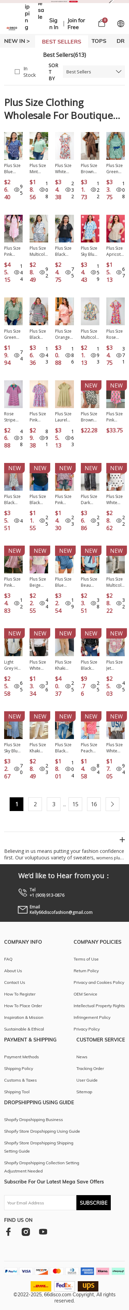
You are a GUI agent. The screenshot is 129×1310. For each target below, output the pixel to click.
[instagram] (25, 1231)
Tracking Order (90, 1068)
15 (75, 804)
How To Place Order (23, 1005)
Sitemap (84, 1091)
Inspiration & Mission (23, 1017)
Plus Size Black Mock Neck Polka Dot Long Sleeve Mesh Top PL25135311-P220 (90, 665)
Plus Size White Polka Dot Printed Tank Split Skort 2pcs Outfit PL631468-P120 (115, 499)
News (81, 1056)
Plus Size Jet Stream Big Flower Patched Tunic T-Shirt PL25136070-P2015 (114, 665)
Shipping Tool (17, 1091)
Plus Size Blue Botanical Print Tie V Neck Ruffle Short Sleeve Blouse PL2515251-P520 (13, 169)
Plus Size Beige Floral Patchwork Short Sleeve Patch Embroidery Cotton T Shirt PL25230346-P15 (39, 582)
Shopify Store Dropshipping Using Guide (42, 1131)
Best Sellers (78, 72)
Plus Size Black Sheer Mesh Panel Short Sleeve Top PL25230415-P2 (38, 499)
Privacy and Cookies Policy (99, 982)
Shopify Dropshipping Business (33, 1119)
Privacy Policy (87, 1029)
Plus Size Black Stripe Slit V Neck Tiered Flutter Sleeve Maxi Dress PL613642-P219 (13, 499)
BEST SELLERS (61, 41)
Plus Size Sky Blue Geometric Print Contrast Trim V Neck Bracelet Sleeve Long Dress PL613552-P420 (13, 748)
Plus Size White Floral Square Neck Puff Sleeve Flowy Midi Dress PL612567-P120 (64, 169)
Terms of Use (86, 959)
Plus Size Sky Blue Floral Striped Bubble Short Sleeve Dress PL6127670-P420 (89, 251)
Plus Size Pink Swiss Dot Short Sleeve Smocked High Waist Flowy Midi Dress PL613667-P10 (13, 582)
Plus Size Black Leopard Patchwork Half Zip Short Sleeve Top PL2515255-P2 (64, 251)
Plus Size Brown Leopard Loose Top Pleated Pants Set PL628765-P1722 (89, 169)
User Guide (87, 1080)
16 (94, 804)
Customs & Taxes (20, 1080)
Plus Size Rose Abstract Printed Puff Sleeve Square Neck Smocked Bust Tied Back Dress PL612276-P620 (115, 334)
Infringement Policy (92, 1017)
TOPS (99, 40)
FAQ (8, 959)
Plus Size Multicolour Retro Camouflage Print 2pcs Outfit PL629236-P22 (115, 582)
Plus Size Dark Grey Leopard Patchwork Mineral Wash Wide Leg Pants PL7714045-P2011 (90, 499)
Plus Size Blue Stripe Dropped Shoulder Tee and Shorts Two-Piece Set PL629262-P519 (64, 582)
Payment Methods (21, 1056)
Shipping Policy (18, 1068)
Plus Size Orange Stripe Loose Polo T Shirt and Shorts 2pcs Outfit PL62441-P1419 (64, 334)
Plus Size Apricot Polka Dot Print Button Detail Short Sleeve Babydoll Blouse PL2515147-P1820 (115, 251)
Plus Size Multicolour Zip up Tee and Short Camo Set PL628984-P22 (39, 251)
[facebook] (8, 1231)
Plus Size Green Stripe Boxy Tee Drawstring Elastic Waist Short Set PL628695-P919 (115, 169)
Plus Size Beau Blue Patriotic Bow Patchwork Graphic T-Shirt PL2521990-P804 (90, 582)
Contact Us (14, 982)
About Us (13, 970)
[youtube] (43, 1231)
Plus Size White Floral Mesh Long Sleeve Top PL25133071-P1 (38, 665)
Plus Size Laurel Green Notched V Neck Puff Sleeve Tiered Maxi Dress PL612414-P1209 (63, 417)
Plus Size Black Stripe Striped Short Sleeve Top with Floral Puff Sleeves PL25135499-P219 (64, 748)
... (64, 804)
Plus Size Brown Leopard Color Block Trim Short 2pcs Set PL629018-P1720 (89, 417)
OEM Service (85, 994)
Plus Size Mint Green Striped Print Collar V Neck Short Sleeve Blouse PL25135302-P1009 (38, 169)
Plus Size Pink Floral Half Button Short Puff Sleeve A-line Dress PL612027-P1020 (38, 417)
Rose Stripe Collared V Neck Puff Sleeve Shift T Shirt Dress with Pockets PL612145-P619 (12, 417)
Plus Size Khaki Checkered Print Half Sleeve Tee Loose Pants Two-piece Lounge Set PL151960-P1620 (39, 748)
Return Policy (86, 970)
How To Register (19, 994)
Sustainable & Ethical (24, 1029)
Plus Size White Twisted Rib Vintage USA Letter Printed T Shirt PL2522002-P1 (115, 748)
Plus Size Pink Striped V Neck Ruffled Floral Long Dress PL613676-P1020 (115, 417)
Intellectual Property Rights (99, 1005)
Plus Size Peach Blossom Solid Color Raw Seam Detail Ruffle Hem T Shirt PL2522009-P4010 (90, 748)
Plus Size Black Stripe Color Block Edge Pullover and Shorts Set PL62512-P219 (38, 334)
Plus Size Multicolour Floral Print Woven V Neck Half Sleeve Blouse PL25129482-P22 (90, 334)
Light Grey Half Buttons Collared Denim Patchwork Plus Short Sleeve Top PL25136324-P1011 (13, 665)
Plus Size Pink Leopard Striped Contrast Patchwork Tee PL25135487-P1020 (64, 499)
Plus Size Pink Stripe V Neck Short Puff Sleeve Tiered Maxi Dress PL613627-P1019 (12, 251)
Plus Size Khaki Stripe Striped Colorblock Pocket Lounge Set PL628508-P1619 (64, 665)
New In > (17, 40)
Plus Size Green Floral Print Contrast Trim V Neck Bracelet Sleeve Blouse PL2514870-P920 (12, 334)
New (91, 385)
